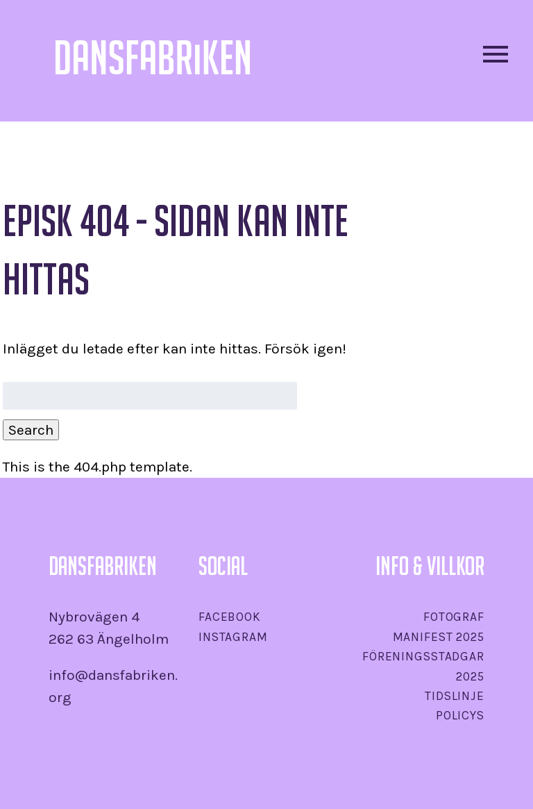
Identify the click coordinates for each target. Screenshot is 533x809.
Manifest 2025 (438, 637)
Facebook (229, 617)
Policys (460, 715)
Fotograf (453, 617)
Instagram (233, 637)
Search (30, 430)
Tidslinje (454, 696)
